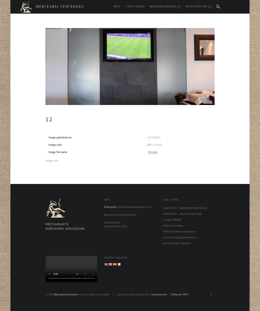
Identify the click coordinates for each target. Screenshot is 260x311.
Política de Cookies (173, 225)
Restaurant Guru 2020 (115, 226)
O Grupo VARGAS (172, 219)
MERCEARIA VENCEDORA (165, 6)
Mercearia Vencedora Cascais (120, 214)
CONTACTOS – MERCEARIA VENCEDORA (185, 208)
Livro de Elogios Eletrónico (177, 243)
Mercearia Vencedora (60, 6)
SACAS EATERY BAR (198, 6)
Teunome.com (159, 294)
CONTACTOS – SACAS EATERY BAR (182, 214)
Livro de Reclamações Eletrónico (180, 237)
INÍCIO (117, 6)
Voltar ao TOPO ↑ (180, 294)
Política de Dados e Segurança (179, 231)
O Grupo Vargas (135, 6)
